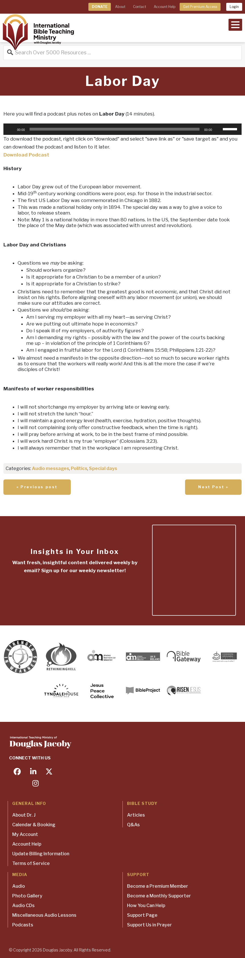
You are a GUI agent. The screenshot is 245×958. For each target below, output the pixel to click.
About (120, 7)
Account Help (164, 7)
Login (234, 7)
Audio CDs (23, 905)
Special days (103, 468)
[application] (122, 129)
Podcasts (22, 925)
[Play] (11, 129)
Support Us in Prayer (149, 925)
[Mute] (218, 129)
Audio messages (50, 468)
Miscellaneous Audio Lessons (44, 915)
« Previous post (37, 487)
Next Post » (213, 487)
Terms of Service (31, 863)
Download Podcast (26, 155)
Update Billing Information (40, 853)
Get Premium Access (200, 7)
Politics (79, 468)
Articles (136, 815)
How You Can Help (146, 905)
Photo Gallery (27, 896)
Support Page (142, 915)
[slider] (115, 129)
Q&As (133, 824)
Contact (139, 7)
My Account (25, 834)
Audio (18, 886)
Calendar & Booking (33, 824)
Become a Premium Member (157, 886)
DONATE (99, 7)
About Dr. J (24, 815)
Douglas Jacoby (57, 949)
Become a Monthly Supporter (159, 896)
